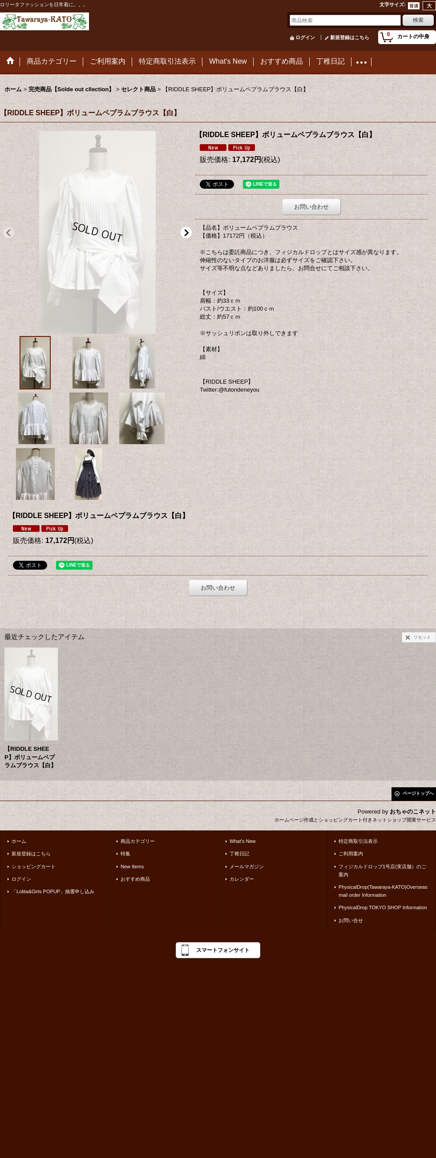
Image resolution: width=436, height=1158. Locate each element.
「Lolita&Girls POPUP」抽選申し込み (53, 891)
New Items (132, 866)
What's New (243, 841)
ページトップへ (418, 793)
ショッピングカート (34, 866)
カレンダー (242, 879)
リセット (422, 637)
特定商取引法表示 (358, 841)
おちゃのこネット (413, 811)
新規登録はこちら (349, 37)
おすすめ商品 (135, 879)
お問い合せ (351, 920)
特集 (125, 853)
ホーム (19, 841)
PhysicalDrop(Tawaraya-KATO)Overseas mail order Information (383, 891)
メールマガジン (247, 866)
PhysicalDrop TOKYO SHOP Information (383, 907)
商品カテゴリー (138, 841)
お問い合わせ (311, 206)
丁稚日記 (239, 853)
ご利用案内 (351, 853)
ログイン (305, 37)
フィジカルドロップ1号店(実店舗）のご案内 (382, 870)
